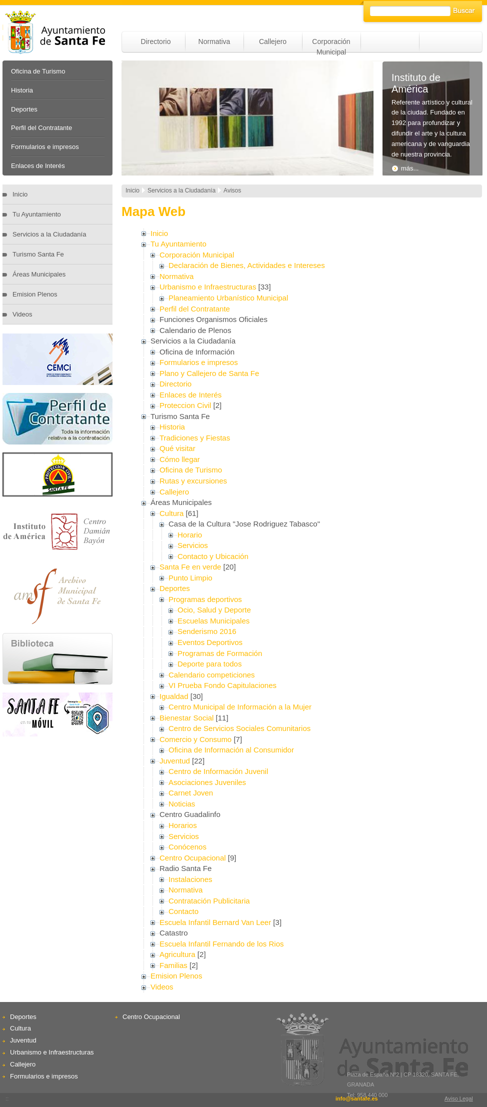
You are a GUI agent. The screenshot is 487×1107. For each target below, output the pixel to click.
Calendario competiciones (211, 674)
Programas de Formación (220, 653)
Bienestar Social (187, 718)
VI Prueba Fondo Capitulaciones (222, 685)
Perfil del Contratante (41, 128)
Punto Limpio (190, 578)
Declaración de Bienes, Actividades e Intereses (246, 265)
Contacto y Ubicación (213, 556)
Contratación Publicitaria (209, 900)
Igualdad (174, 696)
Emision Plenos (35, 294)
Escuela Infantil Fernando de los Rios (222, 944)
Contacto (183, 911)
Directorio (156, 42)
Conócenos (187, 846)
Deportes (24, 109)
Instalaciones (190, 879)
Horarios (182, 825)
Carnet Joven (190, 792)
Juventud (175, 760)
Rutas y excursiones (193, 480)
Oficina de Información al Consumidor (231, 750)
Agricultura (178, 954)
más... (405, 168)
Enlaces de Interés (38, 166)
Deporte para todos (210, 664)
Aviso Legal (458, 1099)
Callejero (272, 42)
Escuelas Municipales (214, 620)
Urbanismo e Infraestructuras (208, 286)
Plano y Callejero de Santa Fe (209, 373)
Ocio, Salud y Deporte (214, 610)
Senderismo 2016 (207, 631)
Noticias (181, 804)
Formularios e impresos (45, 146)
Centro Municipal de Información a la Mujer (240, 706)
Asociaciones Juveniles (207, 782)
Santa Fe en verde (190, 566)
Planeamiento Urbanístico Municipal (228, 298)
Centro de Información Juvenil (218, 771)
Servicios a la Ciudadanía (49, 234)
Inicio (20, 194)
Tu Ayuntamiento (36, 214)
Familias (174, 965)
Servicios (193, 545)
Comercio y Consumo (196, 739)
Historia (22, 90)
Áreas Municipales (39, 274)
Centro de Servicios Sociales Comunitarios (239, 728)
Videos (22, 314)
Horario (190, 534)
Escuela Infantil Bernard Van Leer (215, 922)
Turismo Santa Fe (38, 254)
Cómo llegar (180, 459)
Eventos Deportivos (210, 642)
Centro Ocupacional (193, 858)
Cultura (172, 513)
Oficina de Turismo (38, 71)
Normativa (214, 42)
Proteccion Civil (185, 405)
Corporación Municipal (197, 254)
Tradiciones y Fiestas (195, 438)
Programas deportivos (205, 599)
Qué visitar (178, 448)
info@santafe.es (357, 1099)
